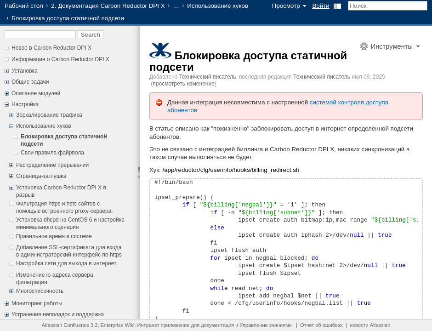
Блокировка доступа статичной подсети (248, 61)
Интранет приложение (163, 325)
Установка (24, 71)
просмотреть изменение (183, 83)
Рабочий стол (24, 5)
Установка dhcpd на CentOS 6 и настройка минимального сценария (70, 223)
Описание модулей (35, 93)
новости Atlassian (370, 325)
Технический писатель (207, 77)
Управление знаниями (266, 325)
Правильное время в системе (54, 236)
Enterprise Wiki (118, 325)
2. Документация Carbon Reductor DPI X (108, 5)
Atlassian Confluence (65, 325)
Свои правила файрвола (52, 152)
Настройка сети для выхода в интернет (66, 263)
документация (217, 325)
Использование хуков (217, 5)
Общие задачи (30, 82)
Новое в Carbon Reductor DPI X (51, 48)
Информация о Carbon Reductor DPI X (60, 59)
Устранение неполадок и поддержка (57, 314)
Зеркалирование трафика (49, 115)
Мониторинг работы (37, 303)
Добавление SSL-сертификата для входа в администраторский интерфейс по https (69, 251)
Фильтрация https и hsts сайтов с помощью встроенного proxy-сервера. (64, 207)
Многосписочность (39, 291)
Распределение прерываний (52, 165)
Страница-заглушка (41, 176)
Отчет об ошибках (321, 325)
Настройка (25, 104)
